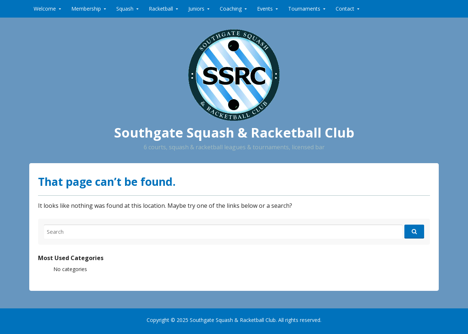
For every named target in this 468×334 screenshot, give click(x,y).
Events (265, 8)
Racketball (161, 8)
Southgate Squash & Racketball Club (234, 133)
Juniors (196, 8)
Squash (124, 8)
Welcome (45, 8)
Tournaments (304, 8)
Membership (86, 8)
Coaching (231, 8)
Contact (345, 8)
